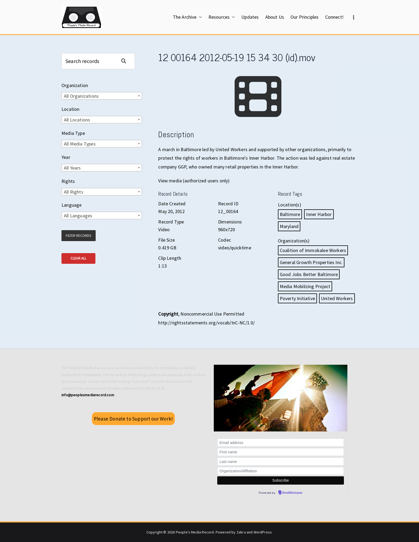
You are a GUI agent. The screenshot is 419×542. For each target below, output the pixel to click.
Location (70, 109)
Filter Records (78, 235)
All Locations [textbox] (77, 120)
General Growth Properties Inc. (311, 262)
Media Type (73, 133)
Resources (221, 17)
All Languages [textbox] (78, 216)
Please (133, 418)
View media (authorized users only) (194, 181)
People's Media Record (195, 532)
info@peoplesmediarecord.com (87, 394)
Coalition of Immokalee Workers (313, 250)
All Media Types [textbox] (80, 144)
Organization (74, 85)
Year (65, 157)
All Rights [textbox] (73, 192)
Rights (68, 181)
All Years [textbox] (72, 168)
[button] (199, 17)
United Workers (337, 298)
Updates (250, 17)
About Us (274, 17)
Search (126, 61)
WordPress (263, 532)
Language (71, 205)
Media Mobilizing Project (305, 286)
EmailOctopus (292, 493)
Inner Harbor (319, 214)
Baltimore (290, 214)
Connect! (334, 17)
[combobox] (101, 96)
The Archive (187, 17)
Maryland (289, 226)
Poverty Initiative (297, 298)
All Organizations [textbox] (81, 96)
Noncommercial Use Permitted (212, 314)
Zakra (241, 532)
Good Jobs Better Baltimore (309, 274)
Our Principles (304, 17)
